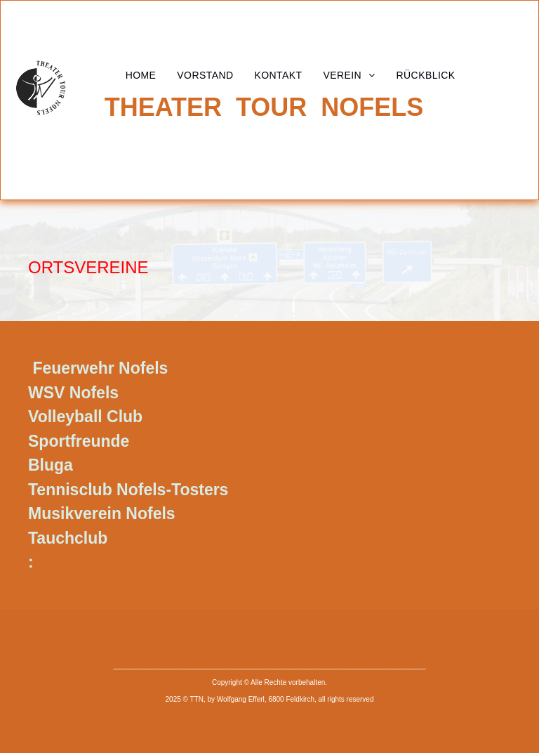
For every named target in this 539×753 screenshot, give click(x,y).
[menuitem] (141, 75)
